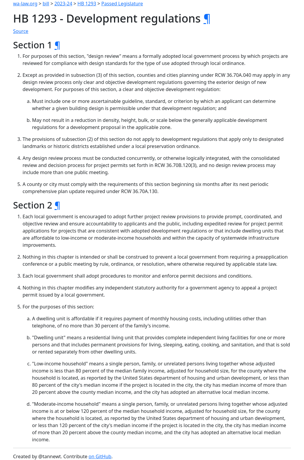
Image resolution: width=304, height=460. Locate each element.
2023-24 (63, 3)
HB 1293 (86, 3)
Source (20, 31)
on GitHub (99, 456)
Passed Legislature (122, 3)
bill (46, 3)
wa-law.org (25, 3)
